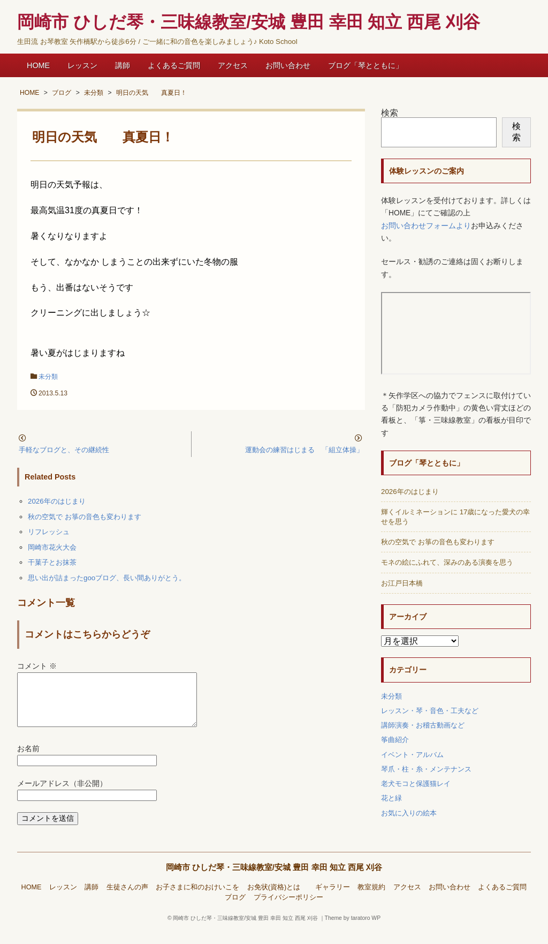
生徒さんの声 (127, 900)
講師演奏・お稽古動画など (423, 725)
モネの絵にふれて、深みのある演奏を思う (447, 562)
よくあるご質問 (174, 65)
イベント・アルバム (412, 755)
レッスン (82, 65)
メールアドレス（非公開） (62, 796)
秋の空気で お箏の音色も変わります (84, 517)
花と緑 (391, 798)
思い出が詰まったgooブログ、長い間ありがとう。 (107, 578)
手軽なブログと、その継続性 (64, 450)
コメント (37, 666)
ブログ (235, 910)
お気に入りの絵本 (409, 813)
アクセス (233, 65)
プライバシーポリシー (288, 910)
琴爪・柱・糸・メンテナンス (426, 769)
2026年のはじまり (57, 501)
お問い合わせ (287, 65)
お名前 (28, 762)
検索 (389, 112)
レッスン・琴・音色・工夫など (429, 711)
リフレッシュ (49, 532)
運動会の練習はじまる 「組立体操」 (304, 450)
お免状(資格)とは (277, 900)
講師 (122, 65)
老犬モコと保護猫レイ (416, 784)
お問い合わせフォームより (426, 226)
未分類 (48, 376)
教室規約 (371, 900)
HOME (38, 65)
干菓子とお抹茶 (52, 562)
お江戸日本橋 (402, 583)
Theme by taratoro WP (353, 931)
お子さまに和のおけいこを (197, 900)
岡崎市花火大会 (52, 547)
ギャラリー (332, 900)
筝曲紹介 (395, 740)
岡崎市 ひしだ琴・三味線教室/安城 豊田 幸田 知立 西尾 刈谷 (274, 880)
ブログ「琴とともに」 (365, 65)
